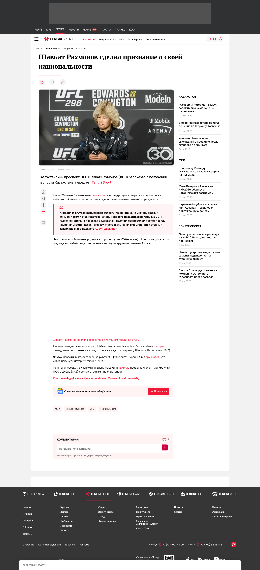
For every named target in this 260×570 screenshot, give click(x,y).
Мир (121, 39)
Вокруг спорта (107, 39)
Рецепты (64, 530)
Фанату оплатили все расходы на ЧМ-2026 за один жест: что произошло (199, 237)
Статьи (178, 512)
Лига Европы (134, 39)
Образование (219, 512)
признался (152, 357)
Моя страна (142, 507)
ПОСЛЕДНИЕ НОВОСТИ (34, 565)
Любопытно (66, 521)
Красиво (64, 507)
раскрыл (159, 346)
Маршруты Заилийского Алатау (147, 522)
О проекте (28, 544)
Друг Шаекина (105, 228)
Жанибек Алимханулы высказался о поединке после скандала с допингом (198, 142)
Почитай (27, 514)
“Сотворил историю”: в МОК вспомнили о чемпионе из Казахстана (198, 108)
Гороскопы (66, 526)
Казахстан (89, 39)
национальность (108, 409)
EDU (132, 29)
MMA (57, 409)
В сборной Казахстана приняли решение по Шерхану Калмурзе (199, 124)
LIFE (49, 29)
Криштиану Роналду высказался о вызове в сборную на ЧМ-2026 (200, 171)
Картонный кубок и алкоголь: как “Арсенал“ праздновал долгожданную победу (198, 208)
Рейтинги (27, 527)
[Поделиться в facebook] (43, 205)
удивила (124, 367)
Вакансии (70, 544)
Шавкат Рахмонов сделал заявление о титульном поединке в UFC (96, 339)
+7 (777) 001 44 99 (172, 544)
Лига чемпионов (155, 39)
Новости (27, 507)
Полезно (64, 516)
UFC (92, 409)
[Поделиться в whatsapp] (43, 192)
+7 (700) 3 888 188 (210, 544)
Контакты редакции (49, 544)
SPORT (60, 29)
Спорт (101, 507)
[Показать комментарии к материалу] (43, 223)
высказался (100, 195)
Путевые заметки (145, 516)
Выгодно (64, 512)
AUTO (107, 29)
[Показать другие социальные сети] (43, 212)
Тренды (102, 516)
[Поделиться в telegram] (43, 199)
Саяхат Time (142, 528)
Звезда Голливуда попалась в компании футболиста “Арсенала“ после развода (198, 274)
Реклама (84, 544)
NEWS (38, 29)
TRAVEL (120, 29)
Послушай (28, 520)
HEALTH (73, 29)
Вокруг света (143, 512)
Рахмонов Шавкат (75, 409)
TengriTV (27, 534)
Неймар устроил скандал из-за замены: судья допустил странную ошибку (199, 255)
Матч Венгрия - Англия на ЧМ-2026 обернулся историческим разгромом (196, 189)
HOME (87, 29)
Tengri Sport (101, 182)
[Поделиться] (63, 82)
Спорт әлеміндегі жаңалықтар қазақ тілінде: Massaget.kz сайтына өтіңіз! (97, 378)
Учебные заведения (222, 516)
